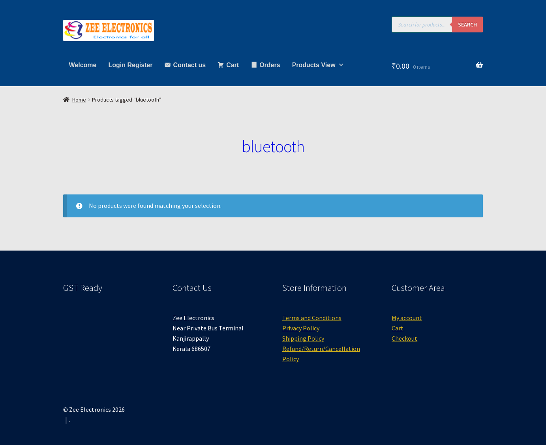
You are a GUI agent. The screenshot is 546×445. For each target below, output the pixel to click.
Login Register (130, 65)
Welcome (83, 65)
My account (407, 318)
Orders (269, 65)
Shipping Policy (303, 338)
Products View (318, 65)
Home (79, 99)
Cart (232, 65)
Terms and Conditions (311, 318)
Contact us (189, 65)
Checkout (404, 338)
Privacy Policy (300, 328)
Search (467, 24)
